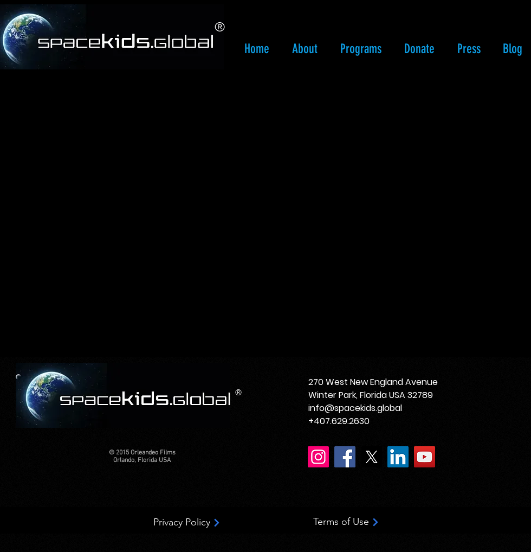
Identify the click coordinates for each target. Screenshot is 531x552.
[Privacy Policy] (187, 523)
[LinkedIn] (398, 456)
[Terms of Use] (346, 522)
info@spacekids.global (355, 408)
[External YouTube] (274, 212)
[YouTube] (424, 456)
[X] (371, 456)
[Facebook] (344, 456)
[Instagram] (318, 456)
